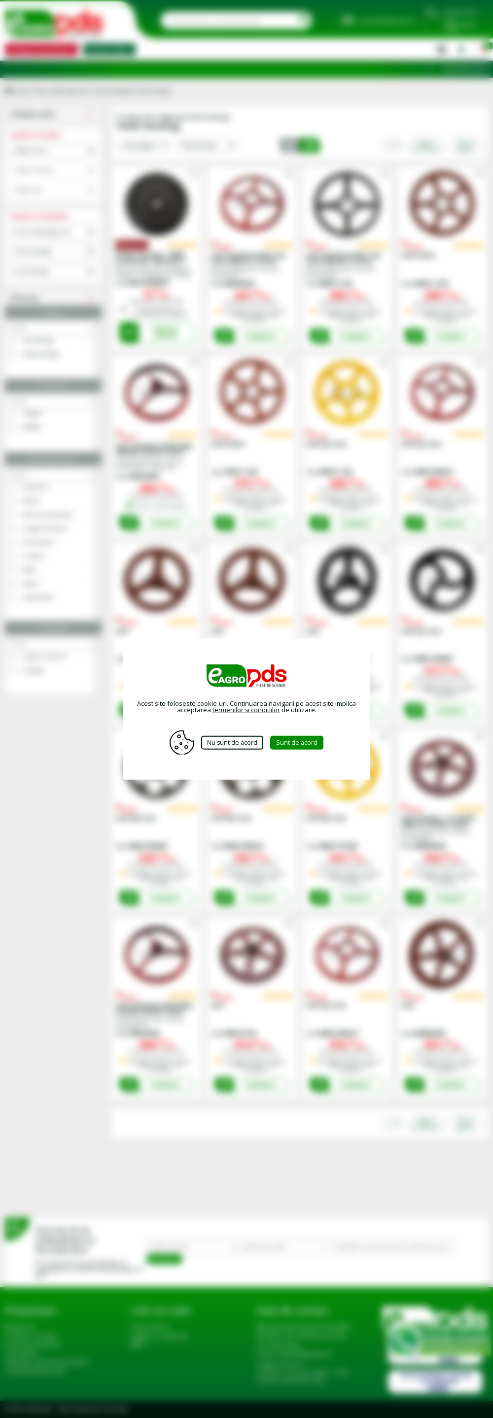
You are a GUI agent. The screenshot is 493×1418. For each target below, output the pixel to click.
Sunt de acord (300, 742)
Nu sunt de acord (232, 742)
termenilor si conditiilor (246, 709)
